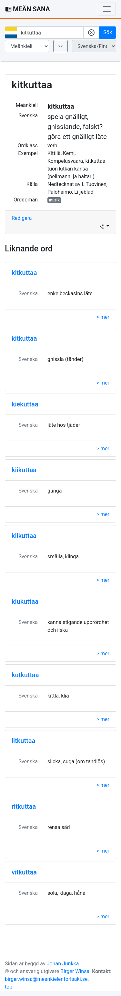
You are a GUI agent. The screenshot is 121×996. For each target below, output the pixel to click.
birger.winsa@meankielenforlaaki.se (46, 979)
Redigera (22, 218)
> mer (102, 317)
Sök (107, 32)
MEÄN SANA (27, 9)
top (8, 987)
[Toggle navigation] (107, 9)
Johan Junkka (63, 964)
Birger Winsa (74, 971)
